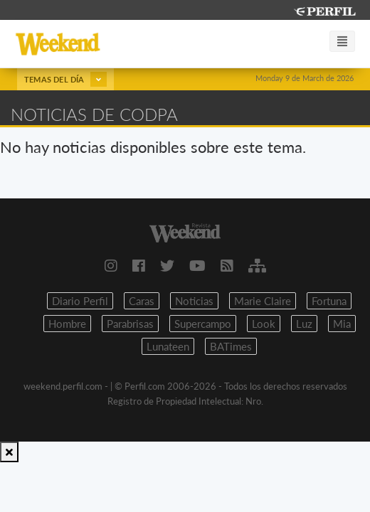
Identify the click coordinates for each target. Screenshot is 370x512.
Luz (304, 323)
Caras (141, 300)
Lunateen (168, 346)
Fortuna (329, 300)
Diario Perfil (80, 300)
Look (263, 323)
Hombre (67, 323)
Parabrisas (130, 323)
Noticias (194, 300)
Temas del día (65, 79)
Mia (342, 323)
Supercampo (202, 323)
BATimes (231, 346)
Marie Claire (262, 300)
